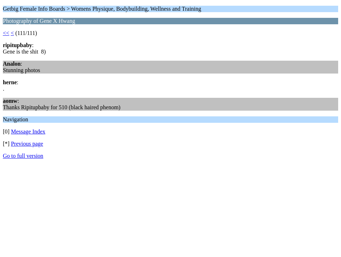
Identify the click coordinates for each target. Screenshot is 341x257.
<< (6, 33)
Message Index (28, 131)
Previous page (27, 144)
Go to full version (23, 156)
